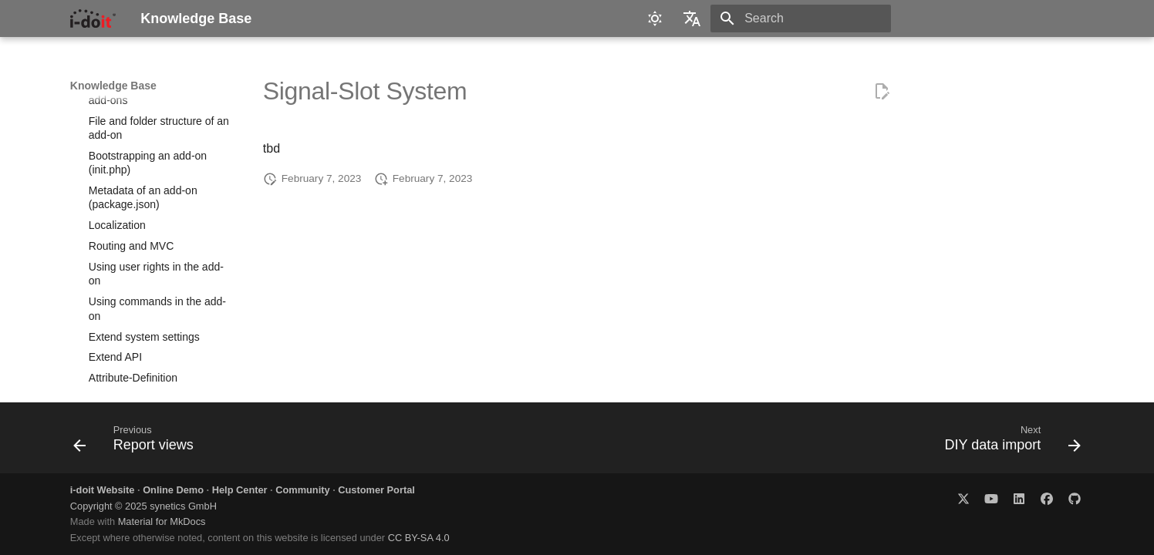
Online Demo (173, 490)
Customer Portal (376, 490)
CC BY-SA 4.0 (419, 537)
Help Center (240, 490)
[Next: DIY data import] (1007, 442)
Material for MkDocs (162, 521)
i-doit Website (102, 490)
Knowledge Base (113, 85)
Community (302, 490)
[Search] (800, 18)
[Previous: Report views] (138, 442)
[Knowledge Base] (93, 18)
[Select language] (692, 18)
